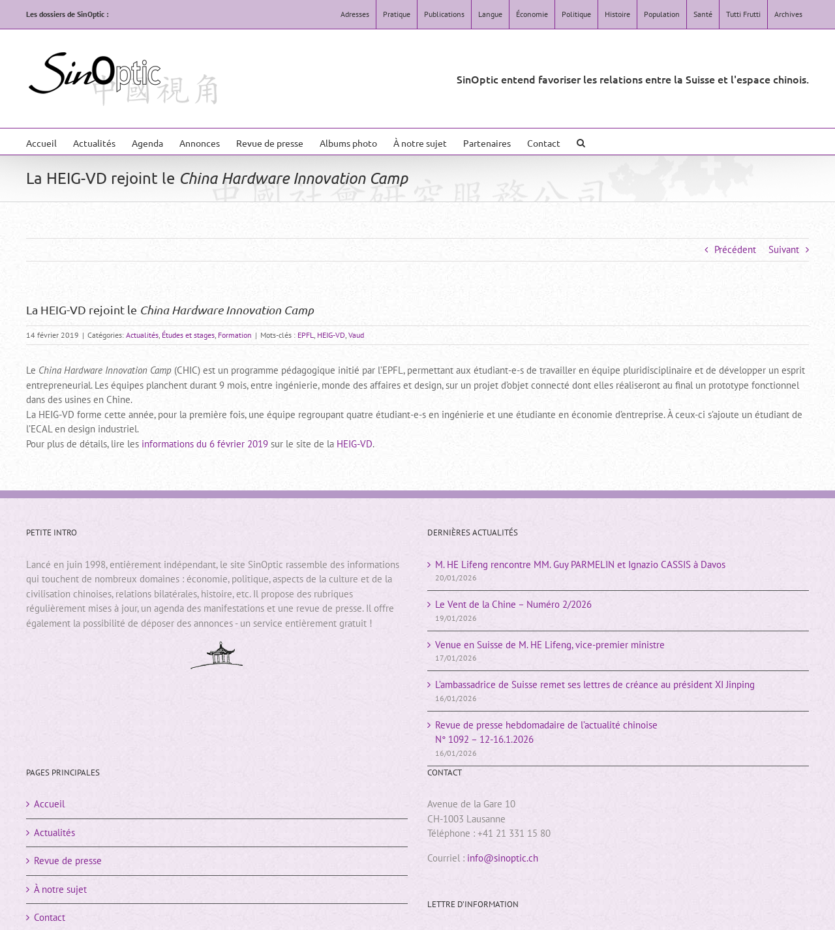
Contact (49, 917)
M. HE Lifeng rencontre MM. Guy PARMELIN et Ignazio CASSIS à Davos (580, 564)
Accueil (49, 804)
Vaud (356, 335)
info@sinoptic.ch (502, 858)
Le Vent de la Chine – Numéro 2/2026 (513, 604)
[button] (581, 141)
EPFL (305, 335)
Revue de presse (68, 860)
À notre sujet (60, 889)
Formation (235, 335)
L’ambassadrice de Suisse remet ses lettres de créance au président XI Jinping (595, 684)
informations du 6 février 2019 (205, 444)
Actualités (142, 335)
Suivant (783, 249)
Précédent (735, 249)
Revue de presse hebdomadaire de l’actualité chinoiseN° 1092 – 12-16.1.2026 (546, 732)
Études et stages (188, 335)
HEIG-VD (331, 335)
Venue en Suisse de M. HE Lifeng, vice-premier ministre (550, 644)
